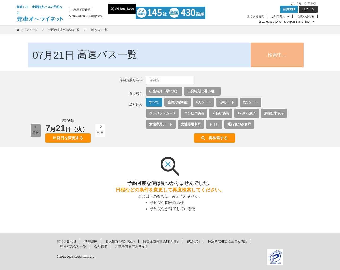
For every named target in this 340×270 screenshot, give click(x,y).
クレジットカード (162, 113)
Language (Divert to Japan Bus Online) (286, 21)
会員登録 (289, 9)
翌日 (100, 133)
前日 (35, 133)
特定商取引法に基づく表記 (227, 241)
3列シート (226, 102)
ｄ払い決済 (220, 113)
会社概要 (100, 246)
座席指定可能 (177, 102)
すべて (154, 102)
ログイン (308, 9)
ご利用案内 (278, 16)
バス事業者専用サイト (131, 246)
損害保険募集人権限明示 (161, 241)
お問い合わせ (306, 16)
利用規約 (91, 241)
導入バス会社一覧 (73, 246)
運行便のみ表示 (239, 124)
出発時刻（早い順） (164, 91)
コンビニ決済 (194, 113)
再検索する (218, 138)
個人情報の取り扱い (120, 241)
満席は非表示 (274, 113)
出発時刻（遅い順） (202, 91)
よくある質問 (255, 16)
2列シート (250, 102)
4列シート (203, 102)
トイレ (214, 124)
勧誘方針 (193, 241)
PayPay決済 (247, 113)
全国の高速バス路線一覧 (64, 29)
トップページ (29, 29)
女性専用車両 (191, 124)
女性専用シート (160, 124)
